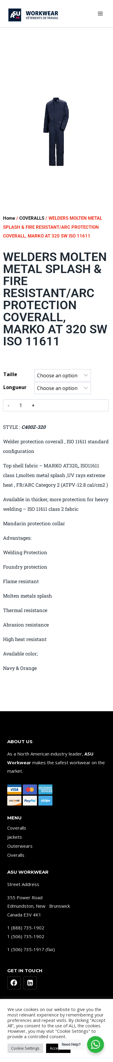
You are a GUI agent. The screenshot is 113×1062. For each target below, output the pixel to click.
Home (9, 218)
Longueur (15, 387)
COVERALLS (31, 218)
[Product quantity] (20, 405)
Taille (10, 374)
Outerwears (20, 846)
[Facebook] (13, 983)
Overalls (15, 855)
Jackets (14, 837)
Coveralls (16, 828)
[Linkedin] (30, 983)
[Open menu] (100, 13)
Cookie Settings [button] (25, 1048)
